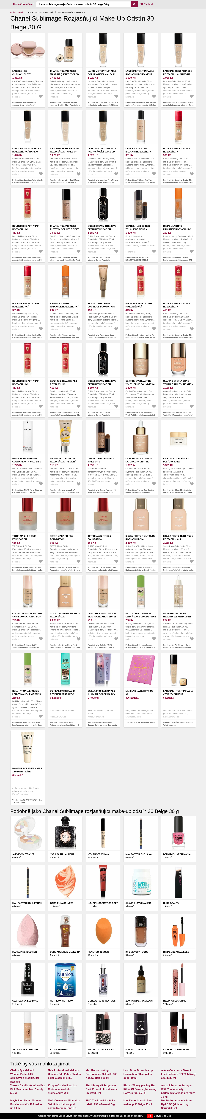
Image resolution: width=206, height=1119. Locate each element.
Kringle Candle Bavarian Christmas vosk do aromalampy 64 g (62, 1089)
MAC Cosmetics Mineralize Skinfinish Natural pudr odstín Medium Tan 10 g (64, 1104)
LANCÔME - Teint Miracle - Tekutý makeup (178, 692)
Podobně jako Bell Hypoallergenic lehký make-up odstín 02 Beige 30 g (140, 646)
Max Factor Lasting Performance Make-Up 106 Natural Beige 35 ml (101, 1074)
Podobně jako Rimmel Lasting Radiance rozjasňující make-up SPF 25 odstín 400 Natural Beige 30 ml (64, 337)
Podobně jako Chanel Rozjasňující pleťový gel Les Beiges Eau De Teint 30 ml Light (65, 259)
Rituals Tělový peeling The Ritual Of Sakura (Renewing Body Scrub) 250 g (140, 1089)
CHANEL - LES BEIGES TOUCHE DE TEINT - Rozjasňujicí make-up (139, 229)
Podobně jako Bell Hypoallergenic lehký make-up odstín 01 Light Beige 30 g (27, 724)
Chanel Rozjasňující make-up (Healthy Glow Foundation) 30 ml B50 (64, 74)
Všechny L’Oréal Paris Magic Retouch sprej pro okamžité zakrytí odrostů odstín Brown (64, 724)
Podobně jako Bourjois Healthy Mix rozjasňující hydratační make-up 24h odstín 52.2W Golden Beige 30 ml (27, 414)
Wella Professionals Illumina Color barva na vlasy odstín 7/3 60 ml (103, 694)
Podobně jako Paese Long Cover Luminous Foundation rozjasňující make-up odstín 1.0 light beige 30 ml (103, 337)
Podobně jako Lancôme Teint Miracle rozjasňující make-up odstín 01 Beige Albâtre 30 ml (103, 105)
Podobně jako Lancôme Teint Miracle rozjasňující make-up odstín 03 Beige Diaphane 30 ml (141, 105)
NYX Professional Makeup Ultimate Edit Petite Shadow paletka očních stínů (64, 1074)
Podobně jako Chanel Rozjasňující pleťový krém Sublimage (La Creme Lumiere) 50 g (177, 492)
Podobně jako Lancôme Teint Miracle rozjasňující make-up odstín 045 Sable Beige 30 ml (27, 182)
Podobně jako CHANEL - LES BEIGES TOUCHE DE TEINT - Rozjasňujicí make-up (137, 259)
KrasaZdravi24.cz (23, 4)
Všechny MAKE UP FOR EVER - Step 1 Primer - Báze (27, 801)
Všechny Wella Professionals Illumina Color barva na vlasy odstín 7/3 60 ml (102, 724)
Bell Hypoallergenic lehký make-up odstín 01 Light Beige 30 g (27, 694)
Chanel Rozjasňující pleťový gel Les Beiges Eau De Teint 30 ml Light (64, 229)
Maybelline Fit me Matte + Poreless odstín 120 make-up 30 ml (26, 1104)
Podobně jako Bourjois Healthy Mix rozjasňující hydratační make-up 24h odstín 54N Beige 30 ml (178, 182)
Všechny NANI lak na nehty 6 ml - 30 (140, 722)
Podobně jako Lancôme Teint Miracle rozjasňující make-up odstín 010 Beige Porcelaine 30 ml (65, 182)
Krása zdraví (16, 12)
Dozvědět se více (162, 1116)
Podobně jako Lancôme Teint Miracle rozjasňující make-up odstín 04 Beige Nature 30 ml (178, 105)
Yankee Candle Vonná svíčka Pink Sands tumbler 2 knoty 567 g (27, 1089)
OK (149, 1116)
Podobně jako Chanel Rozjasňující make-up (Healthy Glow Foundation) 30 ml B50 (65, 105)
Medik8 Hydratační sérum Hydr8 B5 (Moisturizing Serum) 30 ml (176, 1104)
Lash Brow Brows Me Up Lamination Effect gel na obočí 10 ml (138, 1074)
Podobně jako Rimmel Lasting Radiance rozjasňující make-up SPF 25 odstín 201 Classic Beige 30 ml (177, 259)
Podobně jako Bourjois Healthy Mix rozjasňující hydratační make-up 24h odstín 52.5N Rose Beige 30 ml (65, 414)
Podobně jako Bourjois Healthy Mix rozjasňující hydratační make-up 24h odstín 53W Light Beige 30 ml (178, 337)
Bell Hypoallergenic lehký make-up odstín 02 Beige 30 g (141, 616)
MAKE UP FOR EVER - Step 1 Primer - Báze (27, 770)
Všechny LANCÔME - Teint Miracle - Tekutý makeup (178, 723)
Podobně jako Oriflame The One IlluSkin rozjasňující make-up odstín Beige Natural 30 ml (140, 182)
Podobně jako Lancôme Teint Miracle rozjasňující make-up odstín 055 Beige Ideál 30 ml (103, 182)
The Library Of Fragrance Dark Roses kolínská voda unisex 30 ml (101, 1089)
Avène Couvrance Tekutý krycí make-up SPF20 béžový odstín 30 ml (178, 1074)
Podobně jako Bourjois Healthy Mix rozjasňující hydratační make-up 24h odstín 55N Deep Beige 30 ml (27, 337)
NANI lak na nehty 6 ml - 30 (140, 692)
